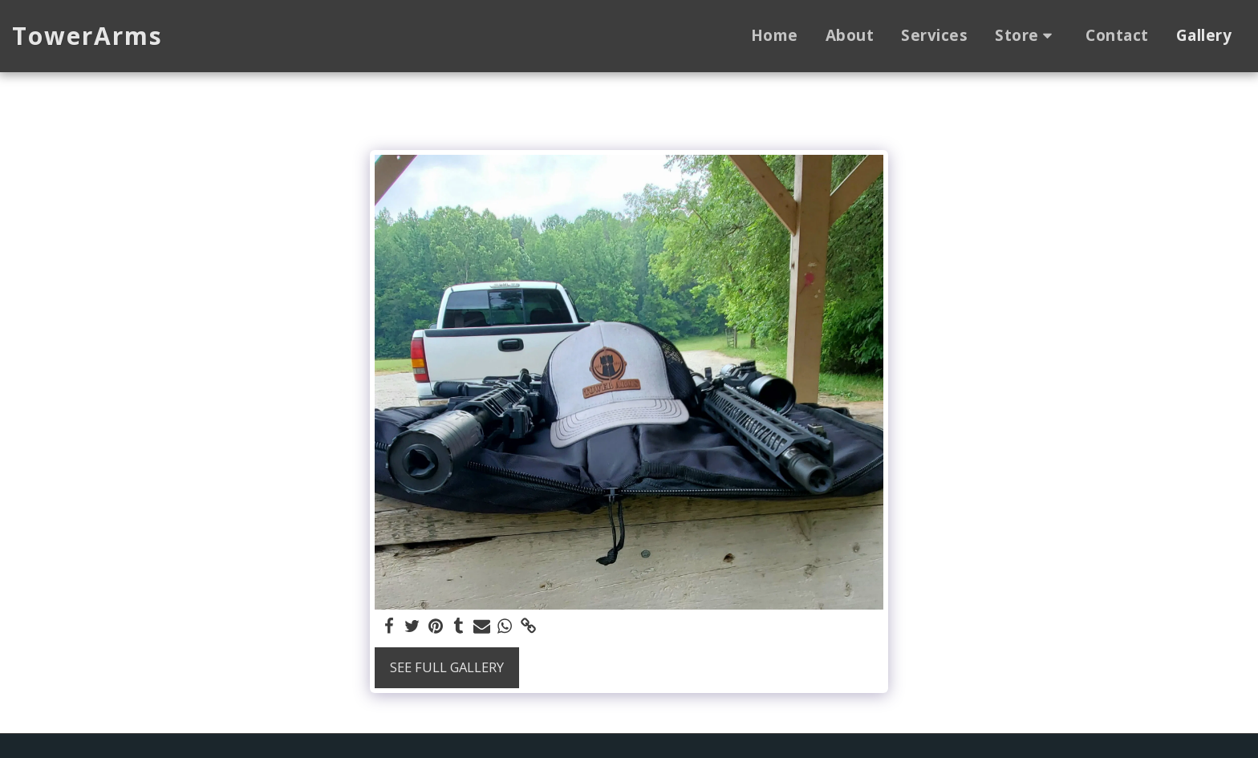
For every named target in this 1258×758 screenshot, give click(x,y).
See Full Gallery (447, 667)
